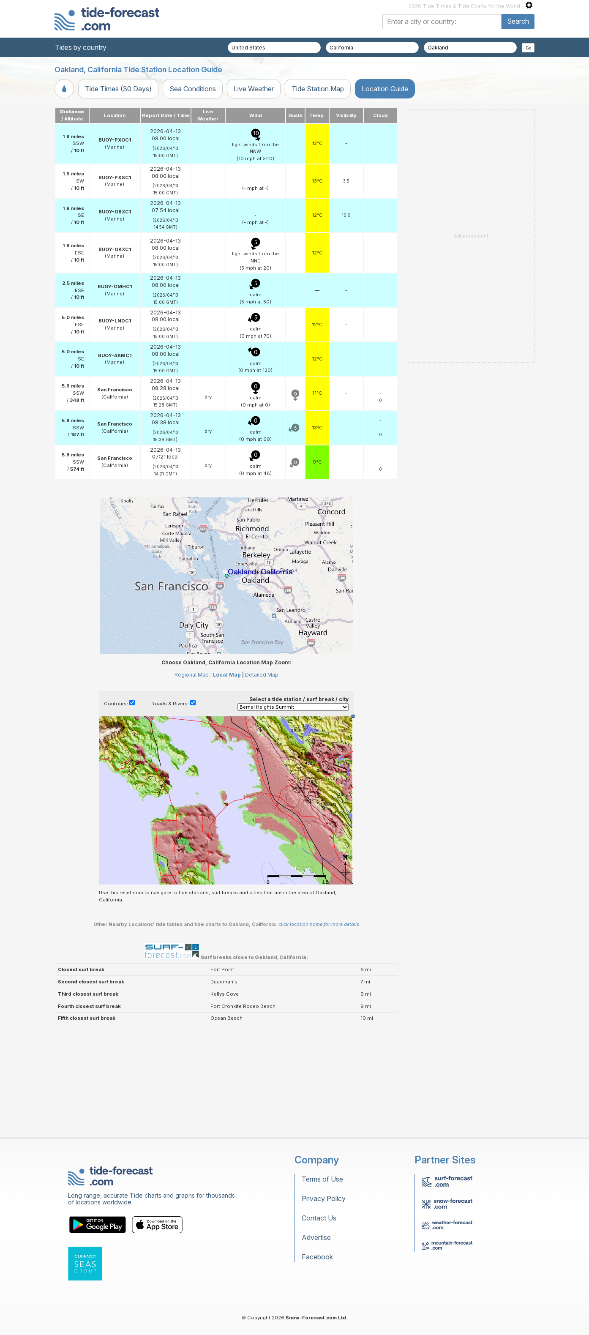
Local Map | (228, 675)
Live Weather (254, 89)
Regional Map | (193, 675)
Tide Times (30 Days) (118, 89)
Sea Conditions (192, 89)
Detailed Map (261, 675)
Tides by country (80, 47)
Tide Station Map (318, 89)
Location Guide (385, 89)
